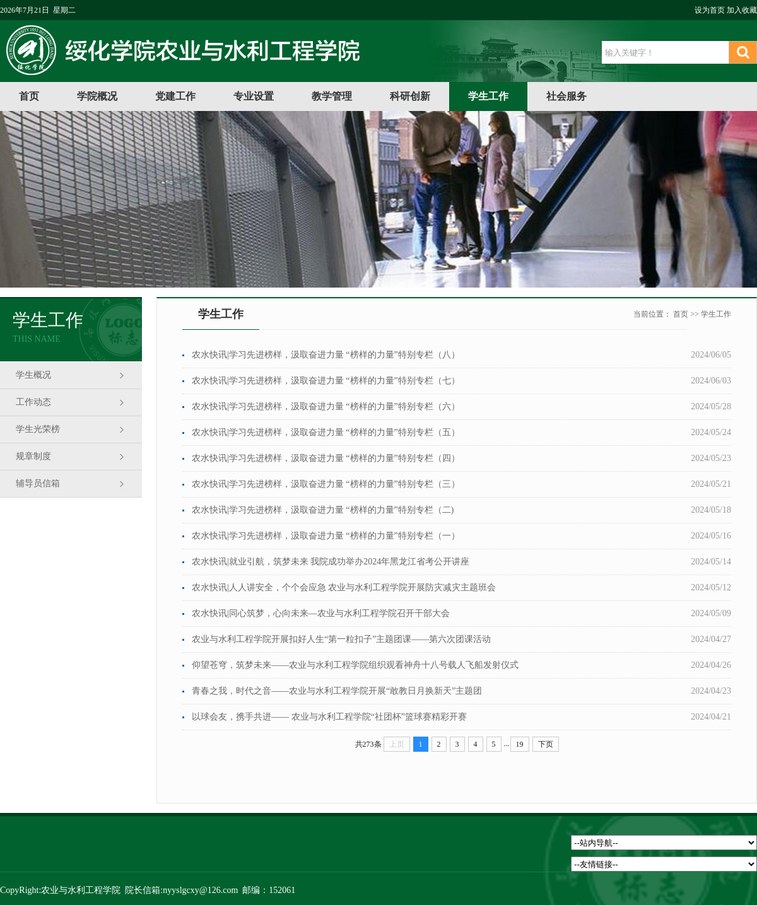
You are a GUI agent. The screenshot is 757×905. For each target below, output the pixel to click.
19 (520, 744)
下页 (545, 744)
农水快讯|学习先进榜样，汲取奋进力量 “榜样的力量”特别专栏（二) (323, 510)
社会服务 (566, 96)
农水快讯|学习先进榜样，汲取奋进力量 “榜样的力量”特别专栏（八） (326, 354)
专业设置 (253, 96)
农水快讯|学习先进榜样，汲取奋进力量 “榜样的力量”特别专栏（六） (326, 406)
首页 (29, 96)
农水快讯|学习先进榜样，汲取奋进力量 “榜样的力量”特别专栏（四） (326, 458)
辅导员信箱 (38, 483)
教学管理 (332, 96)
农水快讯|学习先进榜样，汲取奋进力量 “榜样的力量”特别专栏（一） (326, 535)
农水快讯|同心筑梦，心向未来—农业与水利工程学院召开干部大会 (321, 613)
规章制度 (33, 456)
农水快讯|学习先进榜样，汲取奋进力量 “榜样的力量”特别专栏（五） (326, 432)
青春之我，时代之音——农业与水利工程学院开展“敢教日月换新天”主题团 (337, 691)
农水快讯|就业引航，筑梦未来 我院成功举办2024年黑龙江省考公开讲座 (330, 561)
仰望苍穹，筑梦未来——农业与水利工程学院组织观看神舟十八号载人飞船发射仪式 (355, 665)
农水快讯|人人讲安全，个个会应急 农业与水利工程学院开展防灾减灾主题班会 (344, 587)
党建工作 (175, 96)
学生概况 (33, 375)
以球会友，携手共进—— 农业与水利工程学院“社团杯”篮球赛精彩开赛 (329, 716)
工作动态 (33, 402)
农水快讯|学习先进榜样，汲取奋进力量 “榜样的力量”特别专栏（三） (326, 484)
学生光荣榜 (38, 429)
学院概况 (97, 96)
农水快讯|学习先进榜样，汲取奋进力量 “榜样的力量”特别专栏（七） (326, 380)
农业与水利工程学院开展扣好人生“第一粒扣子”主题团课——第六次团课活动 (341, 639)
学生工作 (488, 96)
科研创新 (410, 96)
